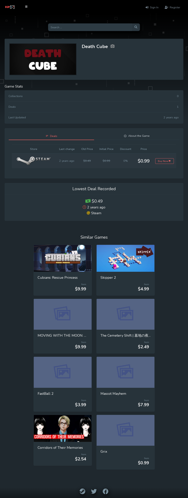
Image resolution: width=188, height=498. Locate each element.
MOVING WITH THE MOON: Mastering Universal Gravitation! (86, 335)
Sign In (152, 7)
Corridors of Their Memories (60, 447)
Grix (103, 451)
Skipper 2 (108, 277)
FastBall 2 (46, 393)
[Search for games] (90, 27)
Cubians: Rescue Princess (58, 277)
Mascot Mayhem (113, 393)
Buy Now (164, 161)
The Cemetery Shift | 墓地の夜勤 (126, 335)
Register (172, 7)
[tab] (51, 136)
